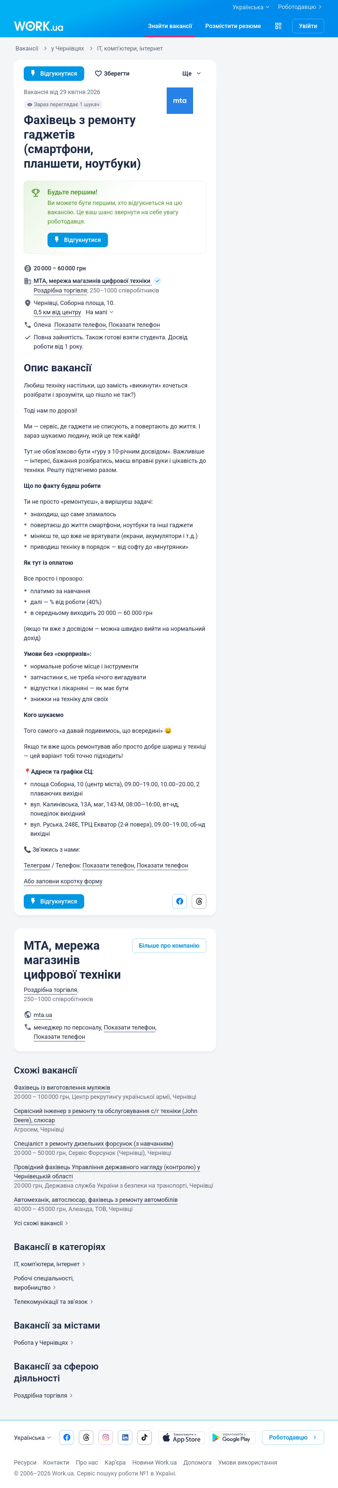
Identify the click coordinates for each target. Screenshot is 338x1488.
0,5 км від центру (57, 312)
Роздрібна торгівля (60, 290)
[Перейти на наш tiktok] (144, 1437)
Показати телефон (80, 324)
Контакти (56, 1462)
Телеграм (37, 865)
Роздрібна (44, 1395)
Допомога (198, 1462)
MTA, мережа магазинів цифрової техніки (72, 960)
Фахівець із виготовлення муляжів (62, 1087)
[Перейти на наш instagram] (105, 1437)
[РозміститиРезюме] (233, 26)
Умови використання (247, 1462)
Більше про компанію (169, 945)
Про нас (87, 1462)
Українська (33, 1437)
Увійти (308, 25)
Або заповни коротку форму (63, 881)
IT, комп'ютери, (51, 1264)
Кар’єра (115, 1462)
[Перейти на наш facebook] (66, 1437)
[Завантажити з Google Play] (232, 1437)
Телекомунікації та (55, 1301)
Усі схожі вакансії (42, 1223)
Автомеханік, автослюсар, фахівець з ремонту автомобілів (96, 1199)
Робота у (45, 1342)
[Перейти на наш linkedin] (125, 1437)
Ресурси (25, 1462)
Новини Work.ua (154, 1462)
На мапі (100, 312)
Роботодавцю (301, 7)
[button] (278, 26)
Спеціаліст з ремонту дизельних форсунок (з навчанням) (93, 1143)
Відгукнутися (53, 73)
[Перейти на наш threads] (86, 1437)
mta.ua (43, 1014)
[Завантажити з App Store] (181, 1437)
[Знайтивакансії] (170, 26)
